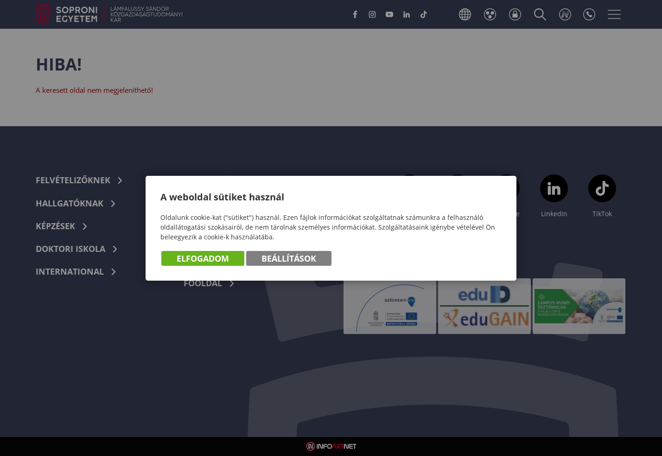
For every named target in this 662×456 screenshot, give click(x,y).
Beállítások (288, 258)
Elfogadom (203, 258)
